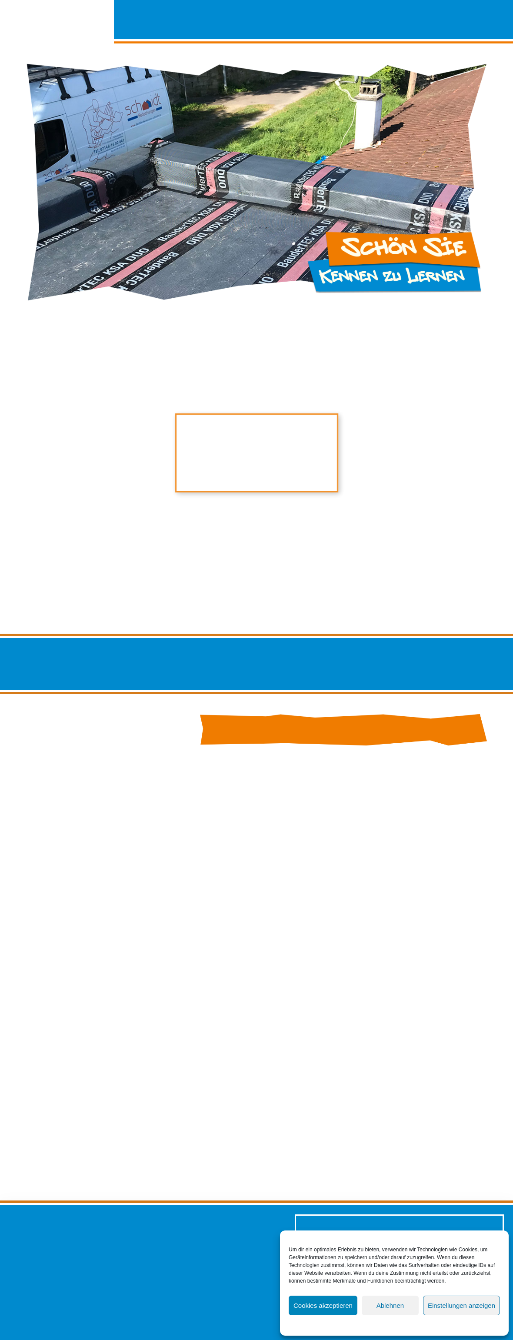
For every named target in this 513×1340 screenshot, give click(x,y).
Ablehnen (390, 1305)
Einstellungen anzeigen (461, 1305)
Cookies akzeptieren (323, 1305)
